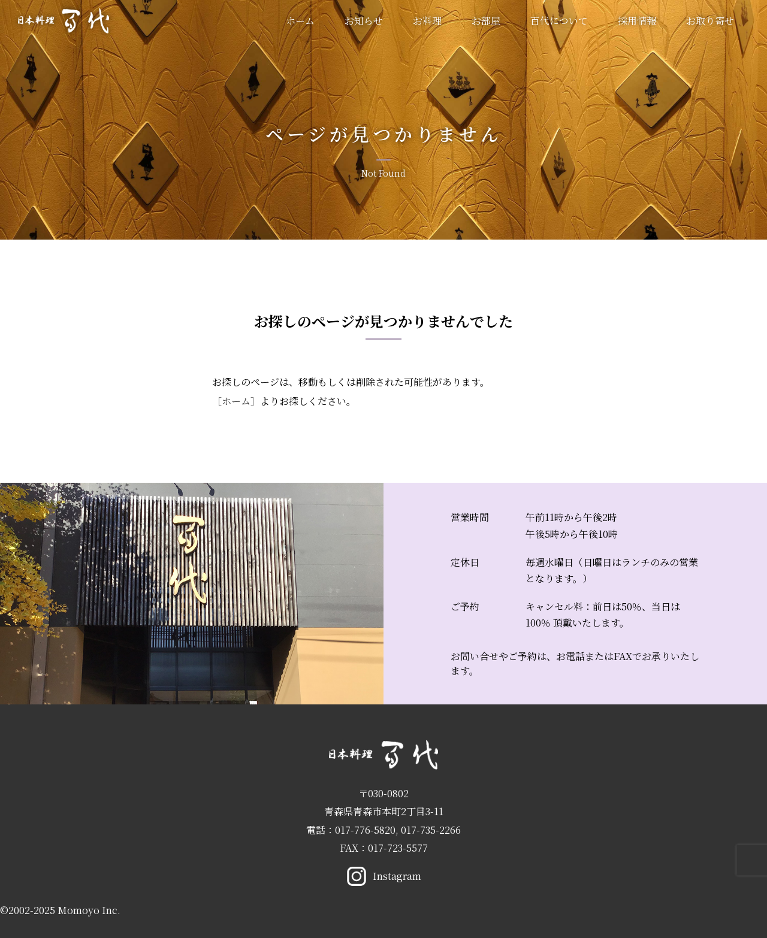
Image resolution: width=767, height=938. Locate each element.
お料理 (427, 21)
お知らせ (364, 21)
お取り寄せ (710, 21)
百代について (559, 21)
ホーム (300, 21)
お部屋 (486, 21)
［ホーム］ (236, 401)
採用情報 (637, 21)
